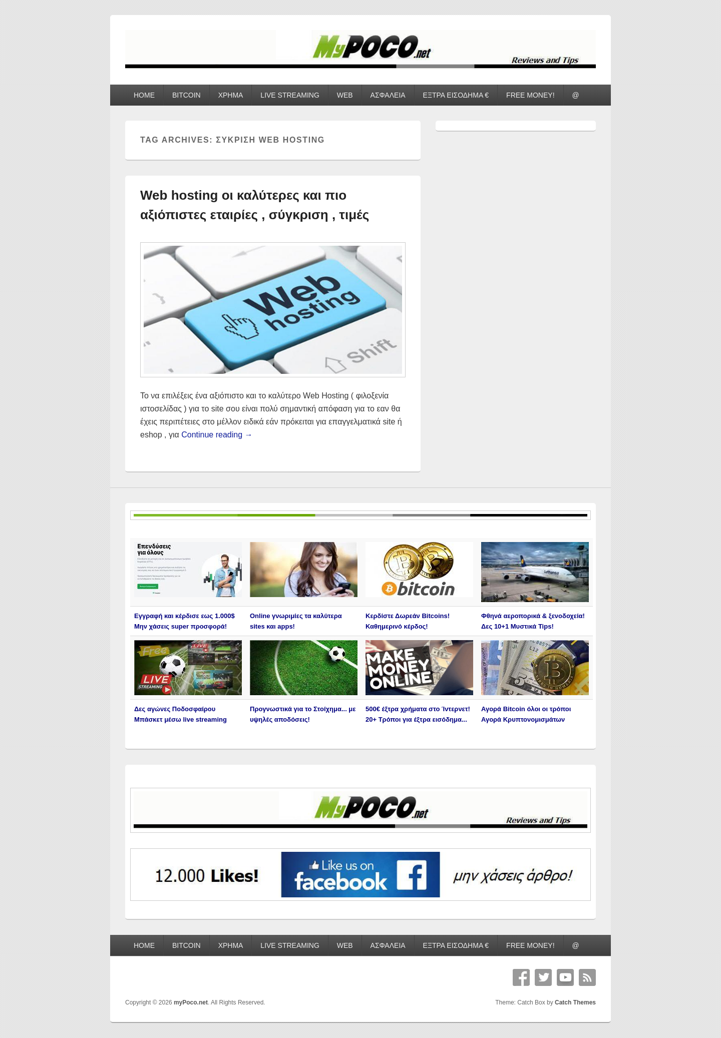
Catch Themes (575, 1002)
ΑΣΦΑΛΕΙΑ (388, 95)
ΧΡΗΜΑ (230, 95)
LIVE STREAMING (289, 95)
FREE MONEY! (530, 95)
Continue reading (216, 434)
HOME (144, 95)
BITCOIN (186, 95)
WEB (345, 95)
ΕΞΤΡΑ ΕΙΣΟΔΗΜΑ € (456, 95)
